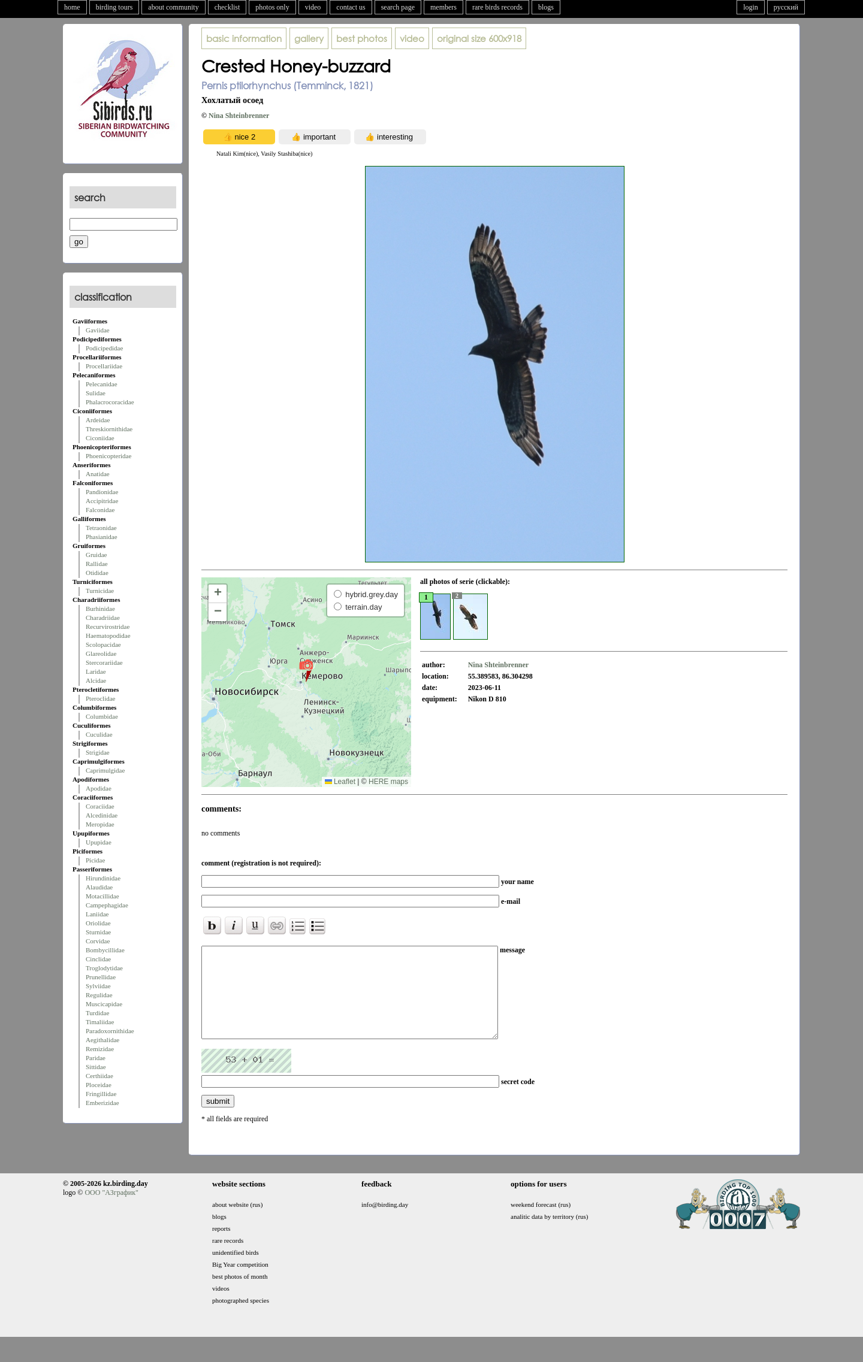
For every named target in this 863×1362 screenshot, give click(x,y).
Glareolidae (101, 653)
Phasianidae (101, 536)
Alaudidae (99, 887)
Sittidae (96, 1066)
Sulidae (95, 393)
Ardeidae (98, 419)
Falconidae (100, 509)
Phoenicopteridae (108, 455)
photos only (272, 7)
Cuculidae (99, 734)
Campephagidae (107, 905)
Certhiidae (99, 1075)
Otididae (97, 572)
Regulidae (99, 994)
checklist (227, 7)
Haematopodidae (108, 635)
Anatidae (98, 473)
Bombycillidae (105, 950)
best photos (361, 38)
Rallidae (97, 563)
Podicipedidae (104, 348)
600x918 (479, 38)
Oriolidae (98, 923)
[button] (306, 670)
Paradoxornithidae (110, 1030)
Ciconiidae (100, 437)
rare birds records (497, 7)
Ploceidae (98, 1084)
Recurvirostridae (107, 626)
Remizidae (100, 1048)
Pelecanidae (101, 384)
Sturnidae (98, 932)
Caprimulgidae (105, 770)
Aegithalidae (102, 1039)
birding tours (114, 7)
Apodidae (98, 788)
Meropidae (100, 824)
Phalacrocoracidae (110, 401)
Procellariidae (104, 366)
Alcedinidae (101, 815)
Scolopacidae (103, 644)
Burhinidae (100, 608)
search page (398, 7)
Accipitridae (102, 500)
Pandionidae (102, 491)
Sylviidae (98, 985)
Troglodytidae (104, 967)
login (750, 7)
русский (786, 7)
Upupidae (98, 842)
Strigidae (98, 752)
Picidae (95, 860)
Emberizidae (102, 1102)
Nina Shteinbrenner (239, 115)
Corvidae (98, 941)
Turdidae (97, 1012)
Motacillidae (102, 896)
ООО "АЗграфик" (111, 1210)
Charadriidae (103, 617)
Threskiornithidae (109, 428)
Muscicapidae (104, 1003)
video (313, 7)
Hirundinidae (103, 878)
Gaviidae (98, 330)
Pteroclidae (100, 698)
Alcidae (96, 680)
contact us (350, 7)
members (443, 7)
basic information (244, 38)
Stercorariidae (104, 662)
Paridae (95, 1057)
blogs (546, 7)
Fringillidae (101, 1093)
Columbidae (102, 716)
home (72, 7)
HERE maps (388, 781)
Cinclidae (98, 959)
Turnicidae (100, 590)
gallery (309, 38)
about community (173, 7)
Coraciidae (100, 806)
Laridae (96, 671)
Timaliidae (100, 1021)
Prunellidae (101, 976)
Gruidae (96, 554)
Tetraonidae (101, 527)
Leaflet (340, 781)
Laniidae (97, 914)
